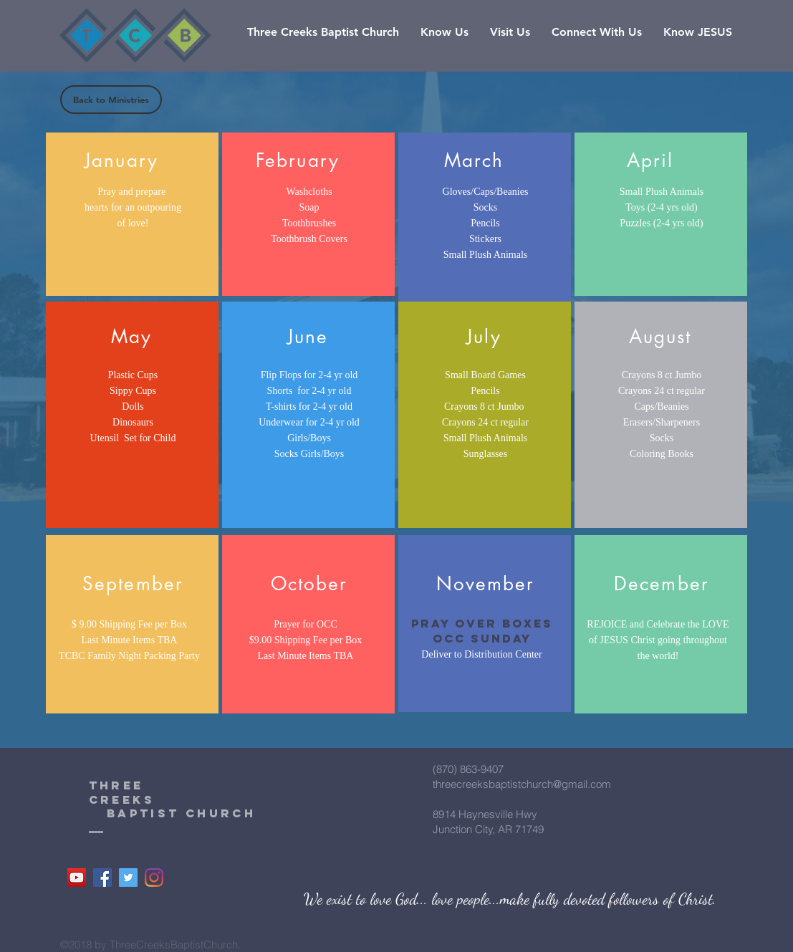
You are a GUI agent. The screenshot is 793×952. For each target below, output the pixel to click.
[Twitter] (128, 877)
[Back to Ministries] (111, 99)
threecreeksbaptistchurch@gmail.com (522, 784)
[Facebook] (102, 877)
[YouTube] (76, 877)
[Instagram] (154, 877)
